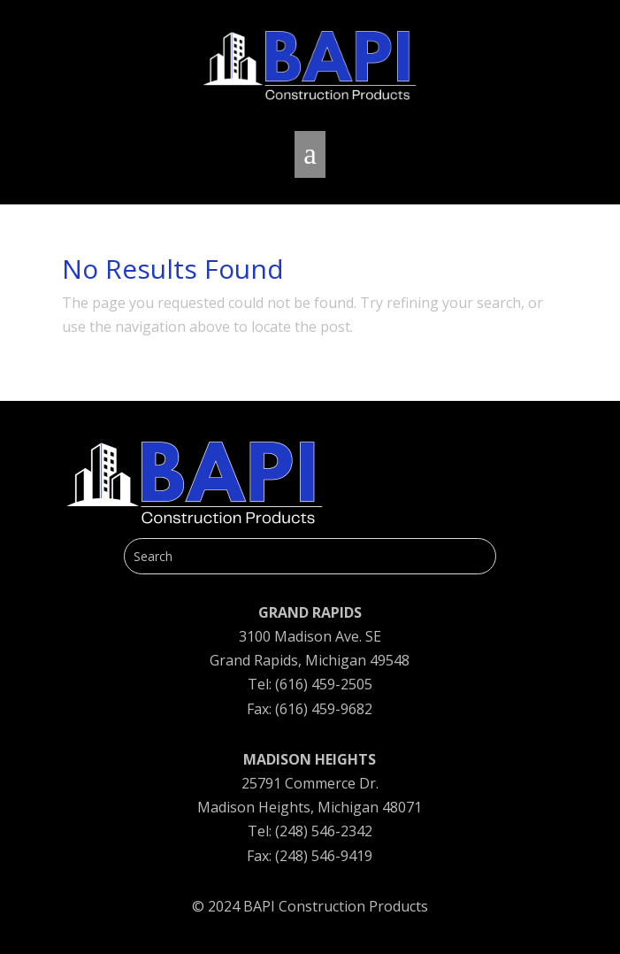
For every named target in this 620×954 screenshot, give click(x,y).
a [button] (310, 154)
